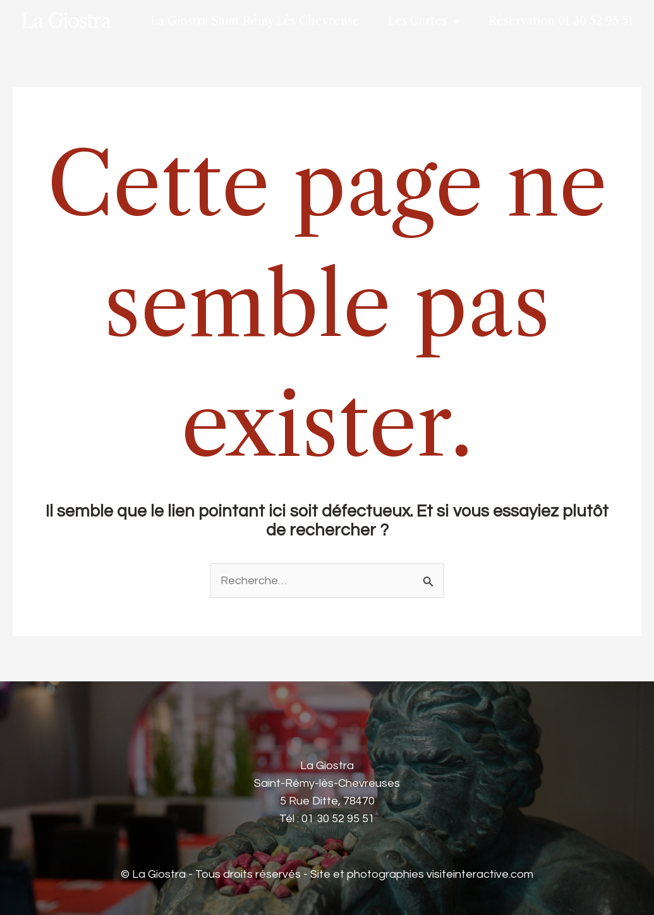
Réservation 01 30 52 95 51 (560, 21)
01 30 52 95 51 (338, 819)
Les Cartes (424, 21)
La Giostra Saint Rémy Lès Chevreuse (255, 21)
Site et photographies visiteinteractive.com (421, 874)
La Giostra (65, 20)
